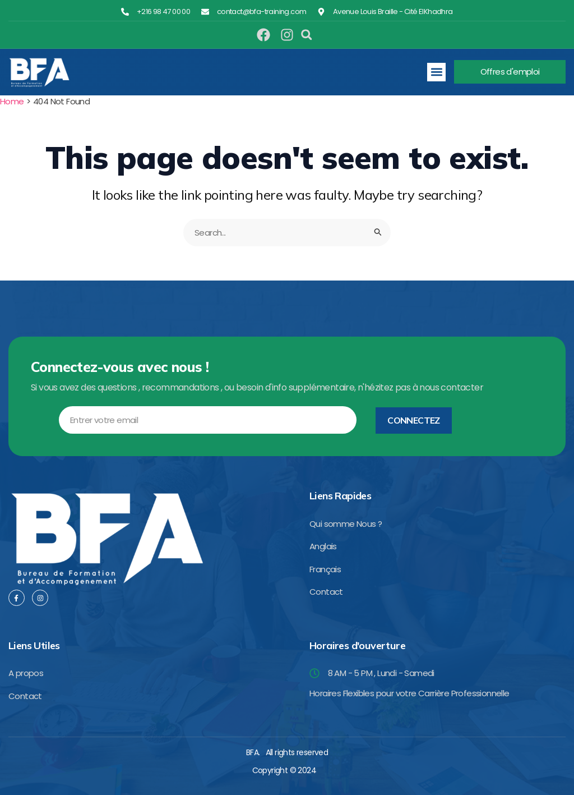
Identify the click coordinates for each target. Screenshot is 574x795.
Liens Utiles (34, 645)
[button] (306, 34)
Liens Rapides (340, 495)
